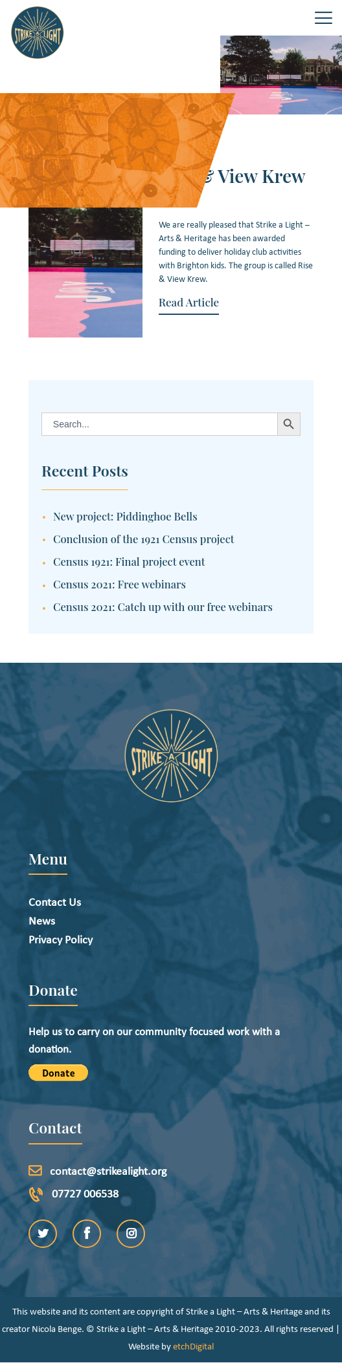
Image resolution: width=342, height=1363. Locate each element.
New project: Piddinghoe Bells (125, 516)
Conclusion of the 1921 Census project (143, 538)
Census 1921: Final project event (129, 561)
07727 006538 (85, 1194)
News (41, 922)
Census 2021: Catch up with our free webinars (163, 606)
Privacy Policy (60, 940)
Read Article (189, 302)
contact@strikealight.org (108, 1172)
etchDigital (193, 1347)
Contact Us (54, 903)
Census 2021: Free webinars (119, 584)
